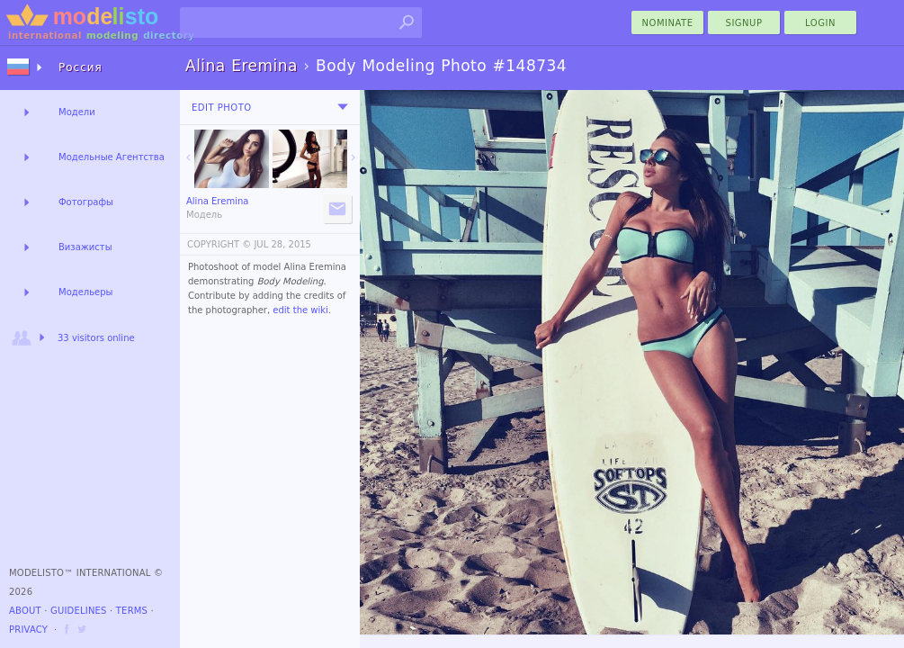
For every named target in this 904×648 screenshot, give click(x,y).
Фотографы (85, 202)
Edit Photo (222, 107)
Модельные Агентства (111, 157)
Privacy (28, 629)
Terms (132, 611)
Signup (744, 23)
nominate (668, 23)
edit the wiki (300, 310)
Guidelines (78, 611)
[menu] (342, 107)
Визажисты (85, 247)
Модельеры (85, 292)
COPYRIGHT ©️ (219, 244)
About (25, 611)
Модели (76, 112)
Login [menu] (820, 23)
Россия (80, 67)
